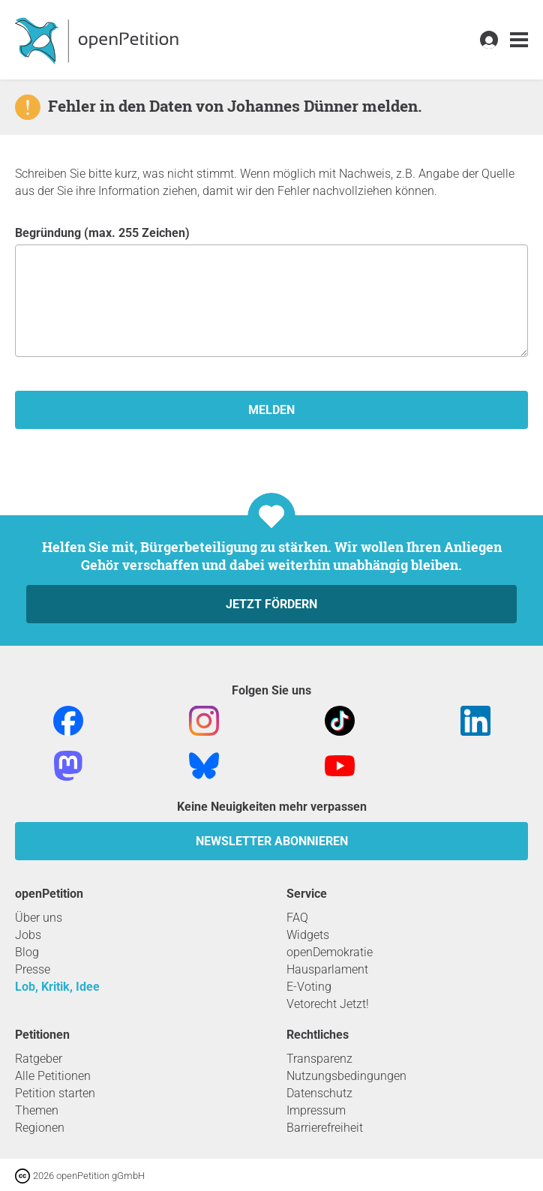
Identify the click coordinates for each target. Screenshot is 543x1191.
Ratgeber (38, 1059)
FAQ (297, 917)
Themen (36, 1110)
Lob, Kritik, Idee (57, 987)
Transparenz (319, 1059)
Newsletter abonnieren (272, 841)
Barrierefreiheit (324, 1127)
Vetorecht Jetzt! (327, 1004)
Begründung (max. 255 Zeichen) (271, 291)
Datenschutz (319, 1093)
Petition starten (55, 1093)
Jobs (28, 935)
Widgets (307, 935)
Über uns (38, 917)
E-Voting (309, 987)
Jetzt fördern (271, 604)
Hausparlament (327, 969)
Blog (27, 952)
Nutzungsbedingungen (346, 1076)
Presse (32, 969)
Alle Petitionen (53, 1076)
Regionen (39, 1127)
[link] (519, 40)
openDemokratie (329, 952)
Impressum (316, 1110)
